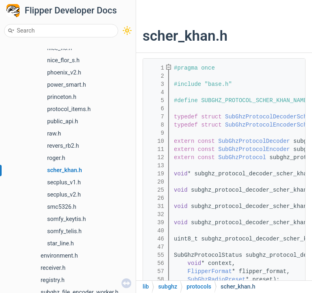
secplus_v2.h (64, 194)
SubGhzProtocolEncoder (254, 149)
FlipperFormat (210, 271)
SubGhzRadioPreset (217, 279)
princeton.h (61, 97)
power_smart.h (66, 84)
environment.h (59, 255)
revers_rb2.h (63, 145)
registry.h (53, 280)
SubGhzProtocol (242, 157)
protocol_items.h (69, 109)
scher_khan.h (64, 170)
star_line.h (60, 243)
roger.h (56, 158)
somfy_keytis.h (66, 219)
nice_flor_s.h (63, 60)
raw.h (54, 133)
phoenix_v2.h (64, 72)
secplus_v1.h (64, 182)
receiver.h (53, 268)
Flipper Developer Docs (71, 10)
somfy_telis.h (64, 231)
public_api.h (62, 121)
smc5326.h (61, 206)
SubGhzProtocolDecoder (254, 141)
